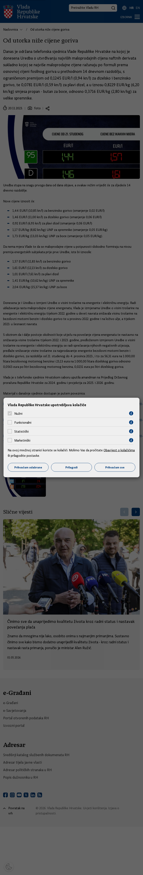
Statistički (21, 431)
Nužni (18, 413)
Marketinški (22, 440)
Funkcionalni (22, 422)
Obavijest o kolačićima (119, 450)
